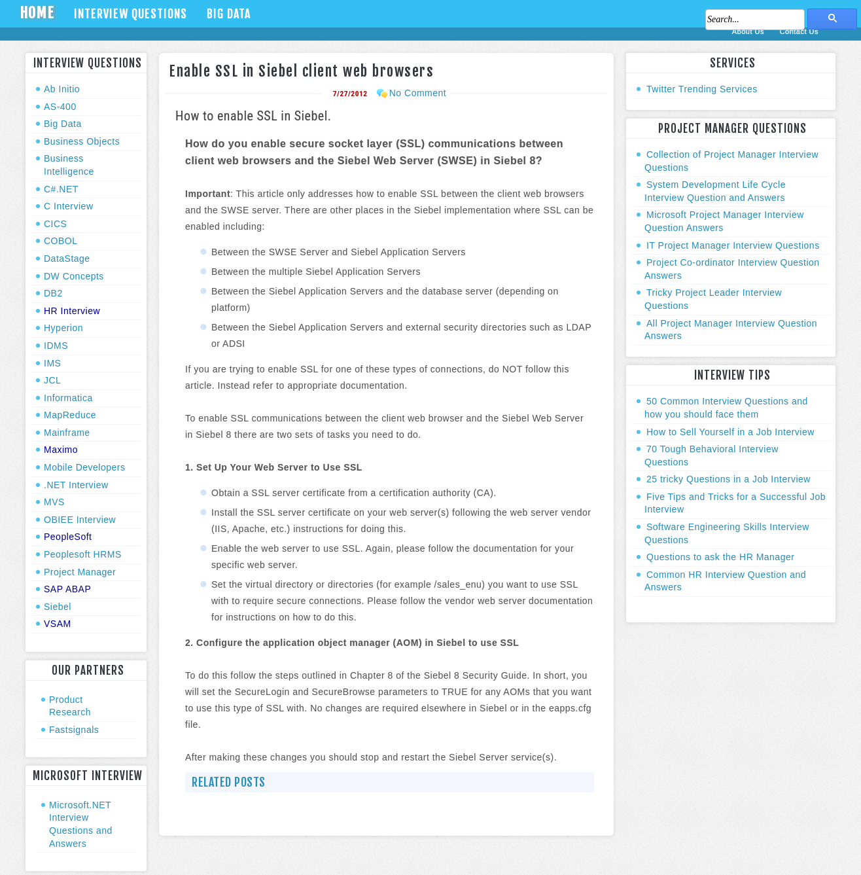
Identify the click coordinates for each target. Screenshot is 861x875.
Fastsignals (74, 729)
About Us (749, 31)
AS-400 (60, 106)
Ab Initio (62, 89)
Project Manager (80, 572)
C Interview (69, 206)
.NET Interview (76, 485)
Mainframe (67, 432)
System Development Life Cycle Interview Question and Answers (715, 191)
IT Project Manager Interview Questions (733, 245)
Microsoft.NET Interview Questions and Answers (81, 824)
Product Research (70, 706)
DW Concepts (74, 276)
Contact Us (799, 31)
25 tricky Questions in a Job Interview (728, 479)
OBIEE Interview (80, 519)
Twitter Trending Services (702, 89)
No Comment (417, 93)
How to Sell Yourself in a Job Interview (730, 432)
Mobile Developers (84, 467)
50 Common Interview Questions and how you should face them (726, 408)
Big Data (229, 14)
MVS (54, 502)
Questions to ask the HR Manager (720, 557)
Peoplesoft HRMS (83, 554)
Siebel (57, 606)
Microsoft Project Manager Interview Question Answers (724, 221)
